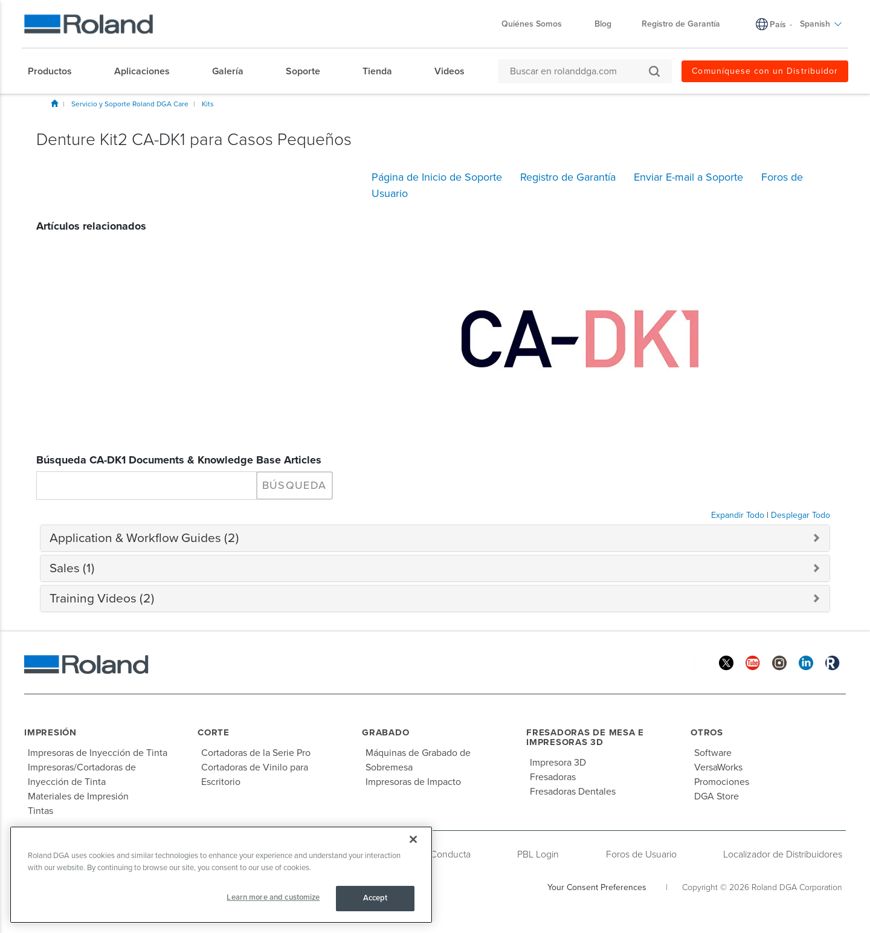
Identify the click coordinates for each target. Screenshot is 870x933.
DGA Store (716, 796)
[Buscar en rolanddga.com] (579, 71)
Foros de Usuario (641, 854)
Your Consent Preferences (596, 887)
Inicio (54, 103)
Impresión (50, 732)
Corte (214, 732)
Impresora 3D (558, 763)
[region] (221, 874)
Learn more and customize (273, 897)
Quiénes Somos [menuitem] (537, 24)
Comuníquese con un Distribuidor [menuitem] (765, 71)
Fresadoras (553, 777)
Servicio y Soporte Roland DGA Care (129, 104)
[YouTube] (753, 662)
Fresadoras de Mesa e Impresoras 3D (585, 737)
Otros (707, 732)
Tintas (40, 811)
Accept (375, 898)
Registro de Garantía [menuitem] (681, 24)
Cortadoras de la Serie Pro (256, 753)
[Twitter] (726, 662)
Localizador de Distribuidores (782, 854)
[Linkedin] (806, 662)
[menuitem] (56, 71)
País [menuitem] (778, 24)
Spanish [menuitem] (821, 24)
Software (713, 753)
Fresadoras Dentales (573, 792)
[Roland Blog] (832, 662)
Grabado (385, 732)
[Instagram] (779, 662)
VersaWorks (718, 767)
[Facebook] (699, 662)
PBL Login (538, 854)
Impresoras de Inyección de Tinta (97, 753)
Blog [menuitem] (602, 24)
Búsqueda (294, 485)
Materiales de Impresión (78, 796)
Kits (208, 104)
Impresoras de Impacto (413, 782)
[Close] (413, 839)
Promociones (721, 782)
